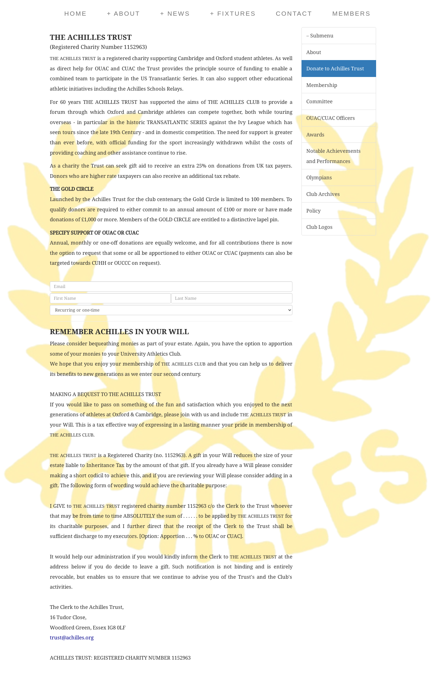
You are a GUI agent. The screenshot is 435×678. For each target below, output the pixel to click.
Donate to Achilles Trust (335, 68)
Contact (294, 13)
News (175, 13)
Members (351, 13)
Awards (315, 134)
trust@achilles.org (72, 637)
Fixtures (233, 13)
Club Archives (323, 193)
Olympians (319, 177)
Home (75, 13)
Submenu (320, 35)
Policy (313, 210)
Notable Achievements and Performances (333, 156)
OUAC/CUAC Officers (330, 117)
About (123, 13)
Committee (319, 101)
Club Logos (319, 226)
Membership (321, 85)
